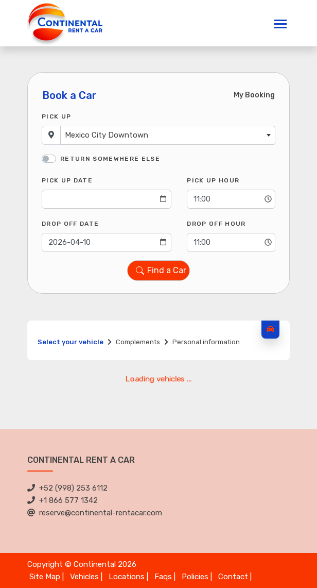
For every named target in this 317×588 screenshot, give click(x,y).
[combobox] (167, 135)
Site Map (44, 576)
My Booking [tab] (254, 95)
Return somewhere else (110, 158)
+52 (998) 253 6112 (67, 488)
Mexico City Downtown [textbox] (106, 135)
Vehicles (84, 576)
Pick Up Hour (213, 180)
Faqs (163, 576)
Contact (233, 576)
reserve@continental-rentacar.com (94, 512)
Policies (195, 576)
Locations (127, 576)
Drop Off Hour (216, 223)
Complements (138, 342)
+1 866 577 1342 (62, 500)
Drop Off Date (70, 223)
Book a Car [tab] (69, 95)
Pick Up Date (67, 180)
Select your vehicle (70, 342)
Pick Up (56, 116)
